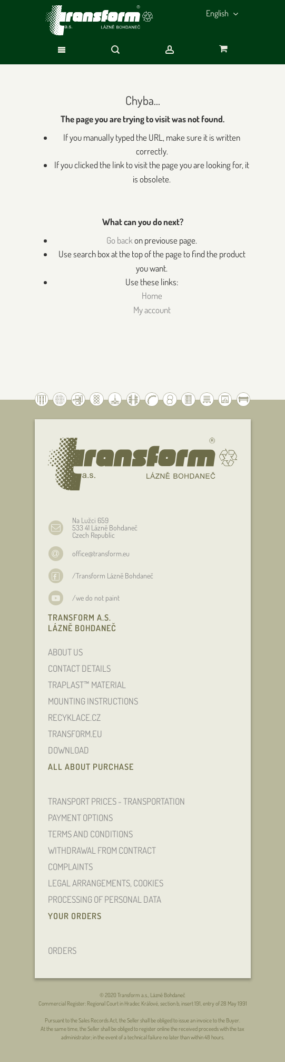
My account (152, 309)
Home (152, 295)
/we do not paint (96, 597)
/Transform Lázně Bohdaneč (112, 575)
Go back (119, 240)
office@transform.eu (101, 553)
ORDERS (62, 950)
